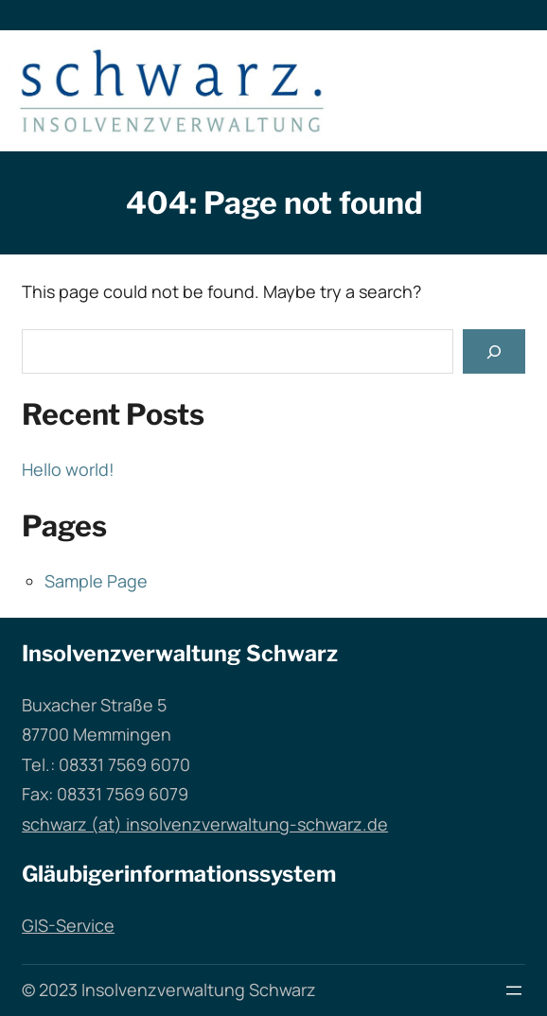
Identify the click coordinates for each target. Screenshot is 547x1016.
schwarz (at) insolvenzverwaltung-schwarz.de (205, 824)
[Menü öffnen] (514, 990)
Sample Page (96, 580)
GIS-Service (68, 925)
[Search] (494, 351)
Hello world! (68, 469)
